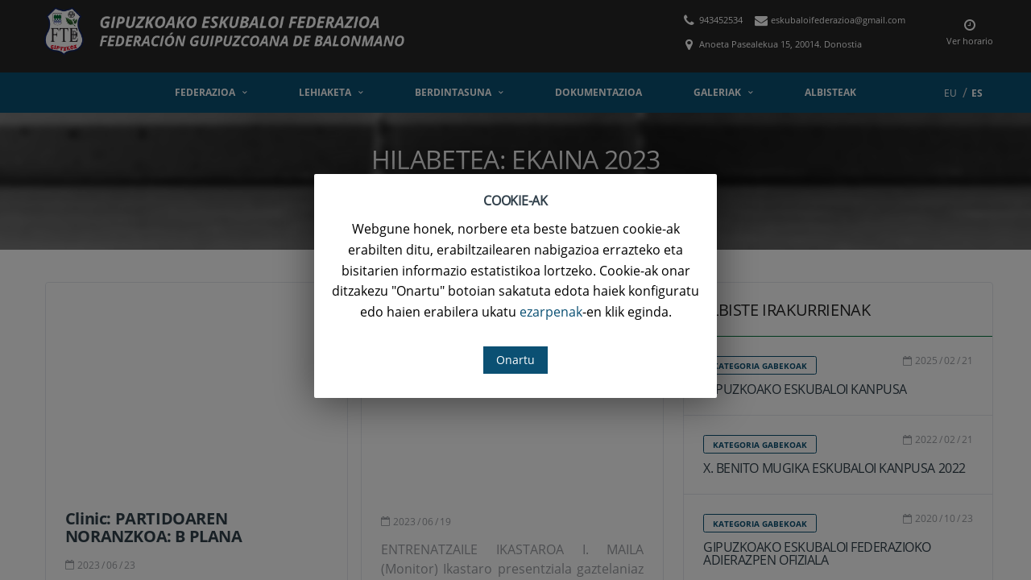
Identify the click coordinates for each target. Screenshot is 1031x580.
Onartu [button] (515, 359)
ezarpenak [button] (551, 312)
